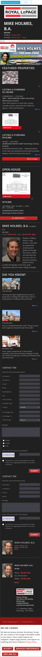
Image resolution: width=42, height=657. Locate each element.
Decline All (10, 654)
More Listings (32, 159)
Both (6, 446)
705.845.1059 (15, 35)
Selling (7, 443)
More (37, 109)
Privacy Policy (31, 642)
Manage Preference (27, 649)
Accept (7, 649)
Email (24, 37)
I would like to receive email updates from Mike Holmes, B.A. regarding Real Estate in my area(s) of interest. (20, 462)
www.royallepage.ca (11, 622)
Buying (7, 440)
